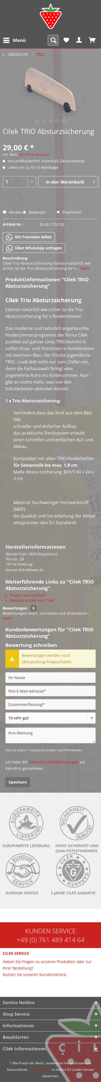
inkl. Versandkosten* (34, 154)
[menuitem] (14, 40)
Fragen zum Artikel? (25, 595)
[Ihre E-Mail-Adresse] (50, 691)
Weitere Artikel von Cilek (29, 600)
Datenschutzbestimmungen (53, 761)
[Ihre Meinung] (50, 735)
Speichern (18, 782)
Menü (14, 39)
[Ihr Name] (50, 677)
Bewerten (35, 212)
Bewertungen (15, 608)
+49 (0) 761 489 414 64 (51, 939)
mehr (84, 268)
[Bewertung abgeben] (50, 718)
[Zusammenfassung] (50, 704)
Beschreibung (15, 258)
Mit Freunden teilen (28, 237)
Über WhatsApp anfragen (34, 248)
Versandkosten (40, 1069)
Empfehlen (69, 212)
